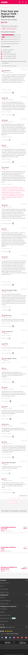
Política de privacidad (18, 654)
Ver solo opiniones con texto (9, 66)
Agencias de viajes (5, 615)
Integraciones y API (5, 618)
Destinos (2, 597)
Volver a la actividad (5, 7)
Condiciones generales (7, 654)
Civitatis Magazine (5, 600)
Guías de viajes (4, 603)
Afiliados (2, 612)
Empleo (2, 624)
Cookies (22, 654)
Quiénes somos (4, 583)
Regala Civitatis (4, 592)
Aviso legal (12, 654)
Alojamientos (4, 621)
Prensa (2, 586)
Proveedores (3, 609)
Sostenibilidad (4, 589)
